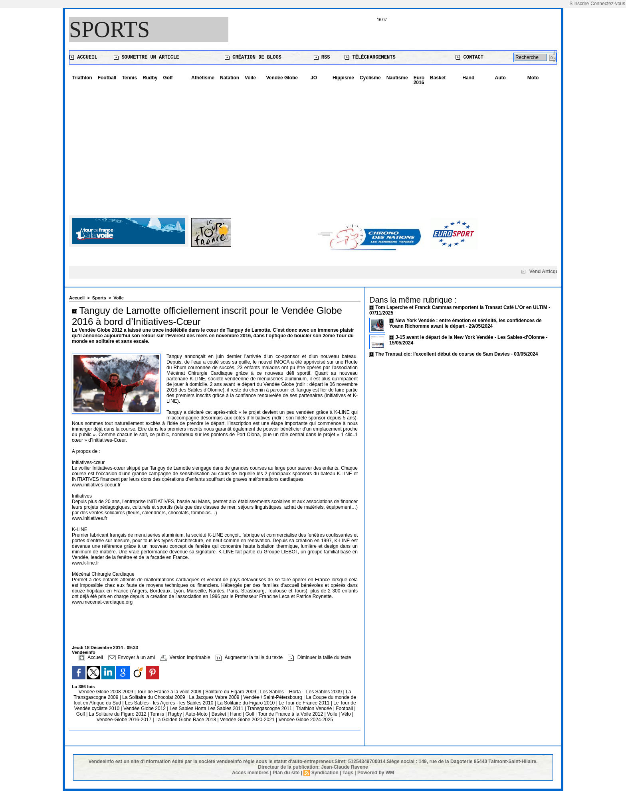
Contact (469, 57)
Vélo (346, 714)
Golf (167, 78)
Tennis (129, 78)
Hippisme (343, 78)
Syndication (325, 772)
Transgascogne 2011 (270, 708)
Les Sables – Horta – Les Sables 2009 (301, 692)
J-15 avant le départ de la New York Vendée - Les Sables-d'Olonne (470, 337)
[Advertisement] (313, 147)
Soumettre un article (146, 57)
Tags (348, 772)
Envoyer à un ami (131, 657)
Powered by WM (375, 772)
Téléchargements (370, 57)
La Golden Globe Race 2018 (186, 719)
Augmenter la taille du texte (249, 657)
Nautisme (397, 78)
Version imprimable (185, 657)
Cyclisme (370, 78)
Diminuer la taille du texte (319, 657)
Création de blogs (253, 57)
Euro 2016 (419, 80)
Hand (468, 78)
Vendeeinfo (83, 652)
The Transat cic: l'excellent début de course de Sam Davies (442, 354)
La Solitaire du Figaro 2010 (246, 703)
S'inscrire (579, 3)
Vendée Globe (282, 78)
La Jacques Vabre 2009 (214, 697)
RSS (322, 57)
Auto (500, 78)
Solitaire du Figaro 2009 (231, 692)
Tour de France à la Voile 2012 (291, 714)
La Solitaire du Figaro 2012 (118, 714)
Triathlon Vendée (314, 708)
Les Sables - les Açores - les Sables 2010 (170, 703)
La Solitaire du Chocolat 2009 (154, 697)
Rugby (175, 714)
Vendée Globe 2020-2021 (248, 719)
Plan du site (286, 772)
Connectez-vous (607, 3)
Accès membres (250, 772)
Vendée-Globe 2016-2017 (124, 719)
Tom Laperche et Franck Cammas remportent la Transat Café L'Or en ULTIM (461, 307)
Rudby (150, 78)
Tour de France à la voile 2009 (170, 692)
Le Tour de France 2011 (304, 703)
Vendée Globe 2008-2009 (107, 692)
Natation (229, 78)
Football (107, 78)
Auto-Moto (197, 714)
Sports (109, 29)
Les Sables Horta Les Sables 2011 (207, 708)
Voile (250, 78)
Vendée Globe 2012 (145, 708)
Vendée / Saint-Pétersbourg (273, 697)
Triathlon (82, 78)
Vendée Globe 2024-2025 (305, 719)
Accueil (83, 57)
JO (314, 78)
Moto (533, 78)
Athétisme (202, 78)
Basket (438, 78)
